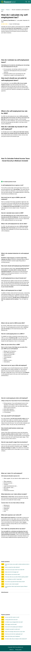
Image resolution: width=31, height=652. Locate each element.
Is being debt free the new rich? (11, 619)
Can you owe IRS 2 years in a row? (12, 617)
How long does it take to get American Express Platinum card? (16, 587)
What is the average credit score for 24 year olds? (15, 631)
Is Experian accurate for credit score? (12, 629)
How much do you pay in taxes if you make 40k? (14, 569)
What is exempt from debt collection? (12, 567)
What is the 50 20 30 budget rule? (12, 572)
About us (11, 649)
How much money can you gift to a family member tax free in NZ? (17, 565)
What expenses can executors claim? (12, 574)
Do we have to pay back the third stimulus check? (15, 581)
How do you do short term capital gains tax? (14, 634)
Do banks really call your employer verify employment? (16, 638)
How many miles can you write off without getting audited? (16, 576)
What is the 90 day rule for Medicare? (12, 636)
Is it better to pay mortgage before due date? (14, 622)
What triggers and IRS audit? (11, 624)
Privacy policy (18, 649)
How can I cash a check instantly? (12, 584)
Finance (8, 9)
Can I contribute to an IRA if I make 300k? (13, 579)
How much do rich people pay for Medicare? (14, 626)
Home (2, 9)
